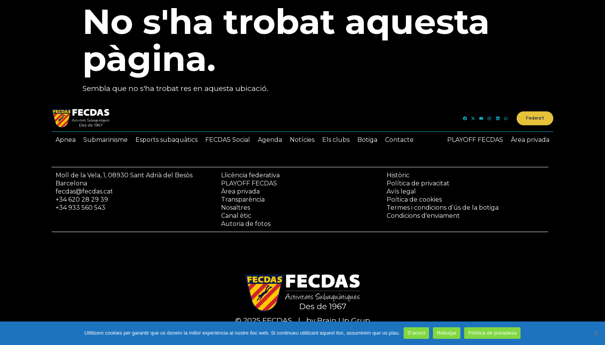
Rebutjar (446, 333)
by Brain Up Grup (338, 320)
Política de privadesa (492, 333)
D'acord (416, 333)
